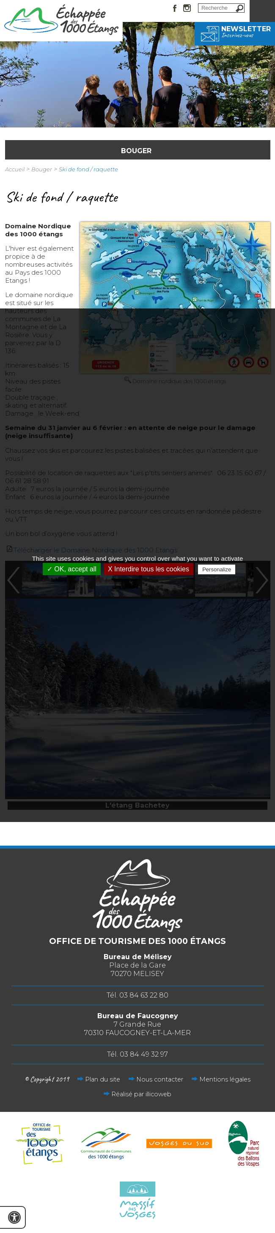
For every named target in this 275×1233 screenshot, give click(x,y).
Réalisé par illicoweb (141, 1094)
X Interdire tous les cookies (148, 569)
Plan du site (102, 1079)
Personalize (216, 569)
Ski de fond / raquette (88, 169)
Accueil (15, 169)
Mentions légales (224, 1079)
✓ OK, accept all (71, 569)
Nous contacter (159, 1079)
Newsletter (235, 31)
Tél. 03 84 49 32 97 (137, 1054)
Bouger (41, 169)
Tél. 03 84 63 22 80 (137, 995)
